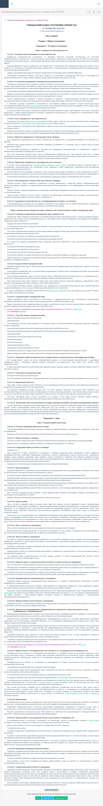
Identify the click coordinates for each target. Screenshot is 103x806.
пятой (69, 291)
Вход (38, 798)
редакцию (22, 311)
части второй (94, 720)
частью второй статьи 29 (65, 677)
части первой (35, 106)
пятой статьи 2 (45, 123)
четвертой (35, 123)
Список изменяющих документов (51, 31)
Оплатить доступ (60, 798)
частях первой (26, 123)
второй (56, 682)
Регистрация (47, 798)
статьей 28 (95, 693)
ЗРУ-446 (78, 309)
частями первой (39, 165)
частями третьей (52, 291)
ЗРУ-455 (82, 645)
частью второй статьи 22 (75, 693)
